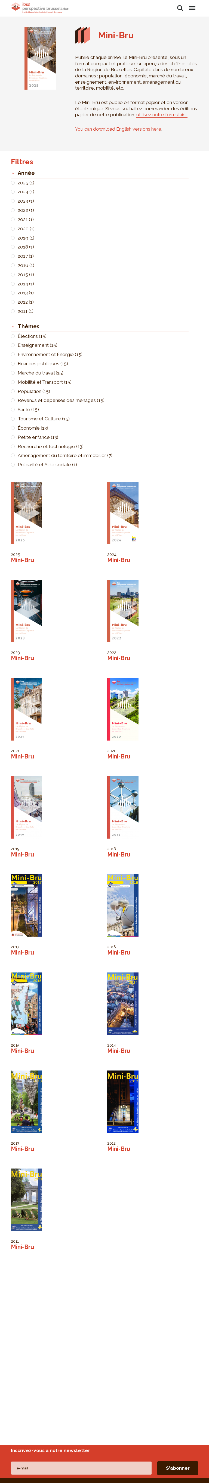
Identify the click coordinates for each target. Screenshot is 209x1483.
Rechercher (180, 8)
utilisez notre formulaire (162, 114)
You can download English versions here (118, 129)
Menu (192, 5)
